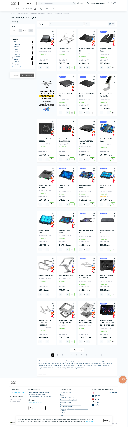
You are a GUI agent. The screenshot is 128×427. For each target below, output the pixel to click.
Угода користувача (66, 402)
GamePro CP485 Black (64, 186)
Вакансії (62, 413)
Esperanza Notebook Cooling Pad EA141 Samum (86, 141)
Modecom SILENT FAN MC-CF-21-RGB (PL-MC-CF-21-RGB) (107, 323)
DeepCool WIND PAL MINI (86, 95)
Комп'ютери (23, 13)
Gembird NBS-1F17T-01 (86, 231)
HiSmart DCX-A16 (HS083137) (106, 276)
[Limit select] (87, 24)
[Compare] (53, 37)
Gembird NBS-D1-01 (46, 275)
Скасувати (15, 75)
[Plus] (47, 67)
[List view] (113, 24)
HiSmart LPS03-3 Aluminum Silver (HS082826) (45, 323)
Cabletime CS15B (45, 49)
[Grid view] (110, 24)
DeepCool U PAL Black (105, 50)
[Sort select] (66, 24)
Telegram (113, 393)
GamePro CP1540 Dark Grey (45, 186)
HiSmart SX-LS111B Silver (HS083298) (86, 322)
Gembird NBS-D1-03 (66, 275)
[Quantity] (44, 67)
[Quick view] (53, 31)
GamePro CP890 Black (44, 231)
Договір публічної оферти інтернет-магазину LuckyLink (74, 409)
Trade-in (18, 9)
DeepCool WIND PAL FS (66, 95)
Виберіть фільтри (27, 75)
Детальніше (90, 421)
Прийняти (106, 420)
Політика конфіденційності (68, 400)
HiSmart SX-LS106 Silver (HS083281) (65, 322)
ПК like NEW (27, 9)
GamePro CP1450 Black (106, 140)
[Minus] (40, 67)
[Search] (74, 3)
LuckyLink (13, 13)
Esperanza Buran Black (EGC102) (65, 140)
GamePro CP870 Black (105, 186)
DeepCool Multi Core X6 (86, 50)
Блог (12, 9)
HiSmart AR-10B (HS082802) (85, 276)
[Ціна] (15, 30)
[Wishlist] (53, 34)
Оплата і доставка (65, 392)
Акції (52, 9)
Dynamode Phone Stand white (106, 95)
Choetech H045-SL (65, 49)
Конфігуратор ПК (42, 9)
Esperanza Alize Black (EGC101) (46, 140)
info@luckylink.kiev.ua (35, 403)
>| (101, 355)
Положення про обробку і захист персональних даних (70, 405)
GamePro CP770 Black (85, 186)
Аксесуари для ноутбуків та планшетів (40, 13)
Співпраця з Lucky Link (67, 397)
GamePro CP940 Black (64, 231)
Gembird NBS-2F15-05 (107, 231)
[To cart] (51, 67)
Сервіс (62, 395)
